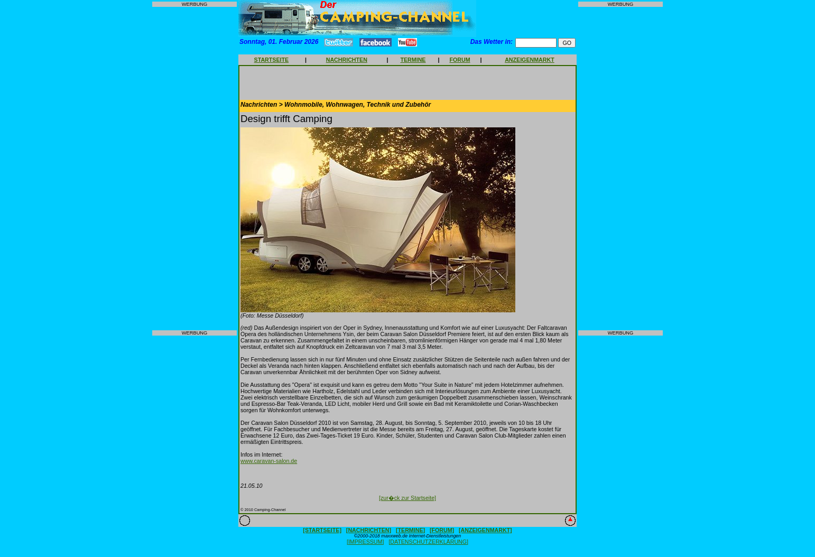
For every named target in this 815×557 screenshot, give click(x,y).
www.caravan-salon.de (268, 461)
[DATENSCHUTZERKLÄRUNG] (428, 542)
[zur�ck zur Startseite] (407, 498)
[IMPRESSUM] (365, 542)
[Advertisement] (194, 168)
